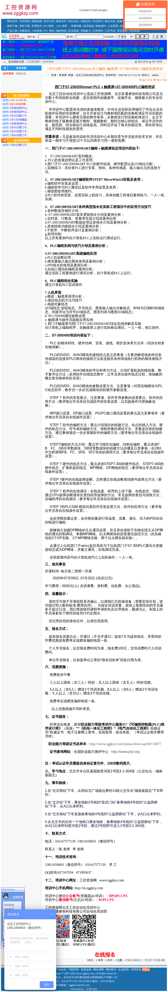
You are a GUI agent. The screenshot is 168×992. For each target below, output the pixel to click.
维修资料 (100, 25)
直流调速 (73, 30)
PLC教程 (49, 25)
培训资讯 (97, 21)
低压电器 (88, 25)
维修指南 (37, 21)
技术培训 (48, 61)
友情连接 (86, 969)
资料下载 (24, 25)
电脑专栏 (122, 21)
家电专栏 (61, 21)
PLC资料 (62, 25)
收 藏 (161, 960)
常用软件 (37, 25)
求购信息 (85, 21)
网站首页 (12, 21)
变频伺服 (76, 25)
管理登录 (136, 969)
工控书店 (110, 30)
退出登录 (143, 61)
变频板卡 (86, 30)
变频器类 (24, 30)
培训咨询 (9, 892)
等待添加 (122, 30)
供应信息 (73, 21)
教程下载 (12, 25)
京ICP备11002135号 (101, 985)
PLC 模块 (49, 30)
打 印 (153, 960)
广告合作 (61, 969)
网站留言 (9, 905)
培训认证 (21, 73)
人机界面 (113, 25)
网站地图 (98, 969)
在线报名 (105, 955)
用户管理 (157, 61)
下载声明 (73, 969)
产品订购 (12, 30)
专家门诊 (9, 900)
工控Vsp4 (91, 988)
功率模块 (98, 30)
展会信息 (110, 21)
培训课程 (24, 21)
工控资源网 (33, 61)
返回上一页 (141, 960)
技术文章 (49, 21)
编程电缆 (61, 30)
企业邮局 (123, 969)
